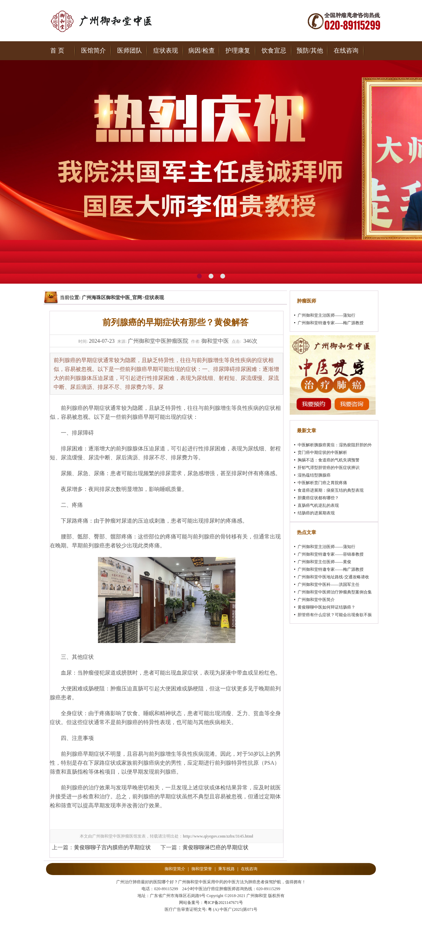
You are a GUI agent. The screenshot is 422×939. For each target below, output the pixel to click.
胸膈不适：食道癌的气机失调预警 (328, 460)
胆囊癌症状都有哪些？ (318, 497)
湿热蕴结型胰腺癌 (314, 475)
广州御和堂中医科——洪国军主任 (328, 584)
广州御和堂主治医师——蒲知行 (326, 315)
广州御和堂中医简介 (316, 599)
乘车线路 (226, 868)
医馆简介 (93, 50)
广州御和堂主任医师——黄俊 (324, 561)
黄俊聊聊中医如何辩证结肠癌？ (326, 607)
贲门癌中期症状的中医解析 (322, 452)
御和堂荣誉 (201, 868)
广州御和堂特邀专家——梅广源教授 (331, 322)
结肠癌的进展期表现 (316, 513)
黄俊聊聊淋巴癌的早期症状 (215, 847)
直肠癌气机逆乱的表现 (318, 505)
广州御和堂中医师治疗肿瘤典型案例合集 (335, 592)
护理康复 (237, 50)
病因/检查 (201, 50)
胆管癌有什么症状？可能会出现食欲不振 (335, 614)
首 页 (57, 50)
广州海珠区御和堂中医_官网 (112, 297)
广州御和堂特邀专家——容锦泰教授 (331, 554)
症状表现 (165, 50)
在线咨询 (346, 50)
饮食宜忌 (274, 50)
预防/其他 (310, 50)
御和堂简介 (175, 868)
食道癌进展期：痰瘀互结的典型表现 (331, 490)
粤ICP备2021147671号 (223, 902)
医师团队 (129, 50)
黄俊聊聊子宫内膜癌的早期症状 (112, 847)
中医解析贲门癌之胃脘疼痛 (322, 482)
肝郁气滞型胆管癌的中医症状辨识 (328, 467)
